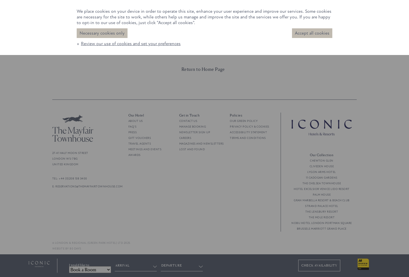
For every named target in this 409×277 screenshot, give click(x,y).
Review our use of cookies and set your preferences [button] (131, 43)
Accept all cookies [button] (312, 33)
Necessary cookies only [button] (102, 33)
